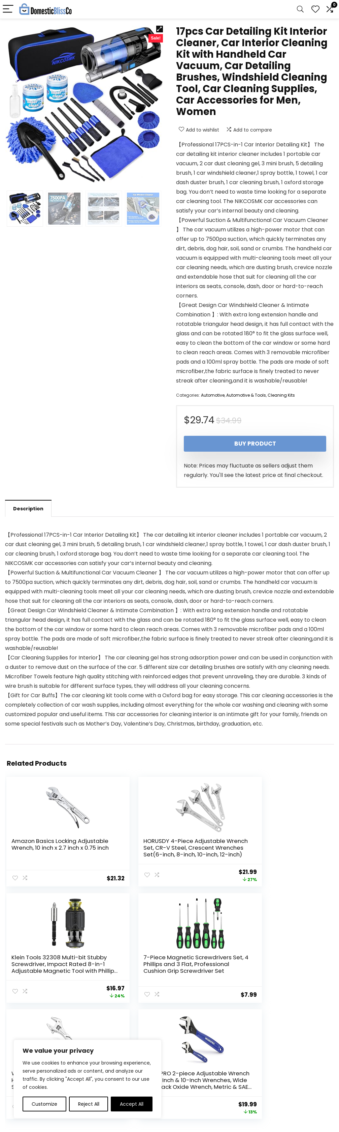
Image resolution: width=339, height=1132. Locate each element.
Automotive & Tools (246, 395)
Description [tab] (28, 508)
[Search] (300, 9)
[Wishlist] (315, 9)
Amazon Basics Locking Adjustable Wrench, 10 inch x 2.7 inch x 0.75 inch (51, 847)
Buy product (255, 444)
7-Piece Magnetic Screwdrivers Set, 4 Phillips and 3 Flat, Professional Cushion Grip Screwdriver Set (55, 966)
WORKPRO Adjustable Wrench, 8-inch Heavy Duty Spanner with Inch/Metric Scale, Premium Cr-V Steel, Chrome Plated (165, 969)
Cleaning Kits (281, 395)
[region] (87, 1079)
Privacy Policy (187, 1059)
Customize (44, 1104)
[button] (159, 29)
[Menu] (8, 9)
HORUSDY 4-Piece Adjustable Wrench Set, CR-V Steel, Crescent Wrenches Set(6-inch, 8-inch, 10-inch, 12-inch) (164, 851)
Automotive (213, 395)
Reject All (88, 1104)
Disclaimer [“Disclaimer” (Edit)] (184, 1078)
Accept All (131, 1104)
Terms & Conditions (195, 1068)
